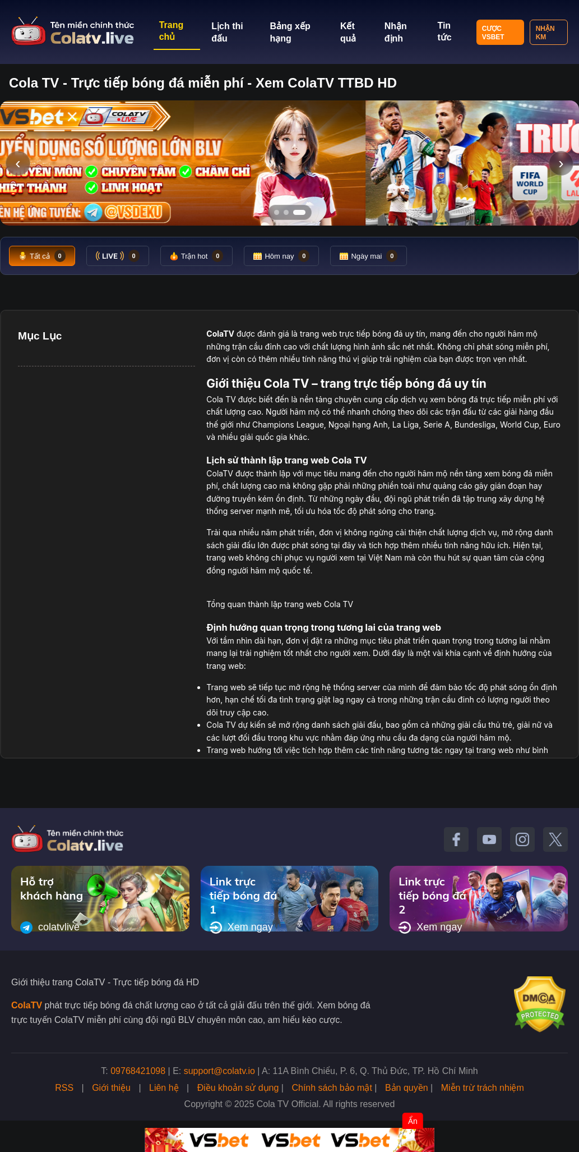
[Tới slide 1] (276, 212)
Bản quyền (406, 1088)
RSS (64, 1088)
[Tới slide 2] (286, 212)
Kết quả (348, 32)
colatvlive (50, 927)
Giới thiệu (111, 1088)
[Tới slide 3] (299, 212)
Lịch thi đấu (227, 32)
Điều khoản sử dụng (238, 1088)
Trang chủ (171, 31)
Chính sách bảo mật (331, 1088)
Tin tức (444, 31)
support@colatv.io (219, 1071)
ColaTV (26, 1005)
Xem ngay (241, 927)
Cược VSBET (493, 33)
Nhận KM (545, 33)
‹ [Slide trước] (17, 163)
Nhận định (396, 32)
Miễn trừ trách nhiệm (482, 1088)
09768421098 (137, 1071)
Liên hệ (164, 1088)
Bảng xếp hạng (290, 32)
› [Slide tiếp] (560, 163)
